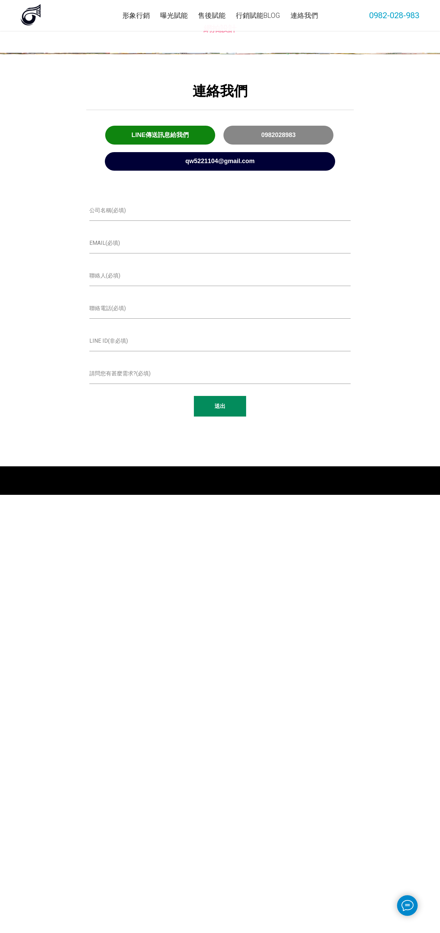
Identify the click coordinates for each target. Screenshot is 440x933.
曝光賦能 (174, 15)
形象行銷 (136, 15)
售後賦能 (212, 15)
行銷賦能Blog (258, 15)
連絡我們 (304, 15)
